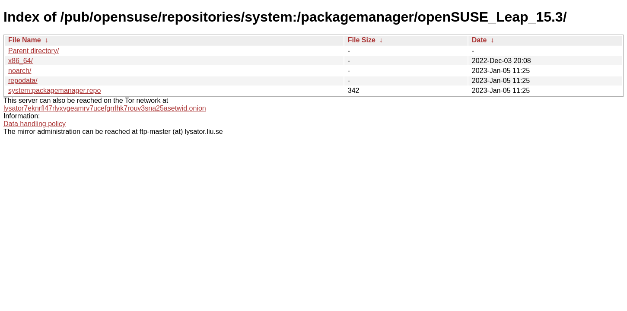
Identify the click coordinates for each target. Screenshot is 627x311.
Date (479, 40)
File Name (24, 40)
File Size (362, 40)
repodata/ (23, 80)
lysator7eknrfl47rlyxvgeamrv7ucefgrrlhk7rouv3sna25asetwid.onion (104, 108)
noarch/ (19, 70)
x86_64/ (20, 60)
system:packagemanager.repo (54, 90)
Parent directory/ (33, 50)
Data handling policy (34, 123)
